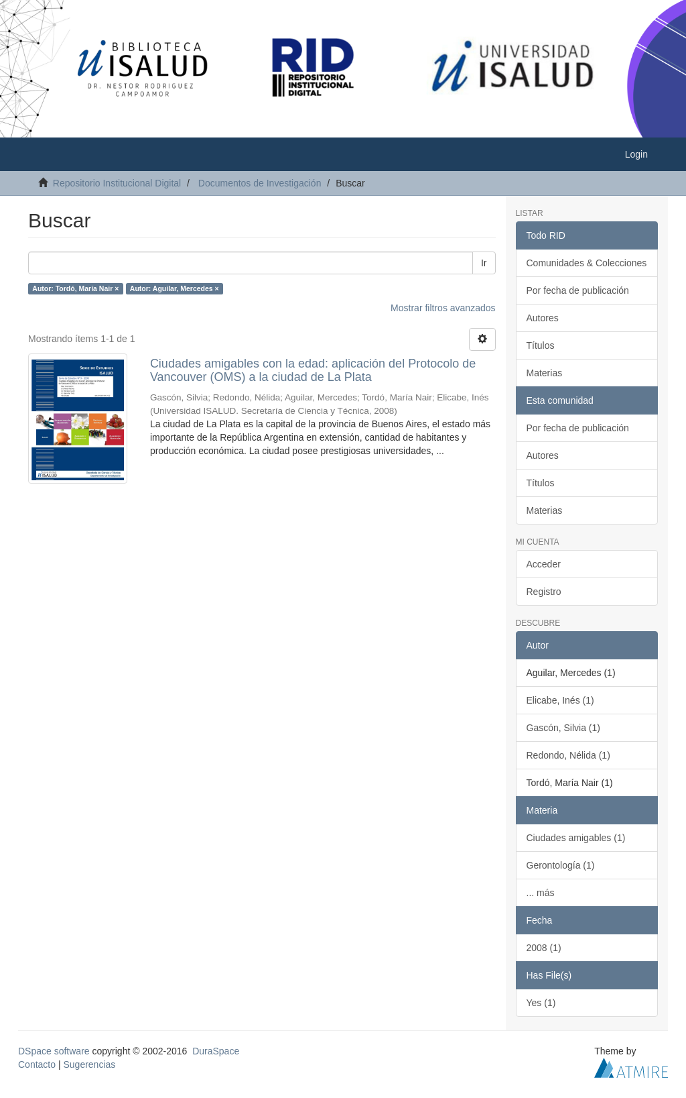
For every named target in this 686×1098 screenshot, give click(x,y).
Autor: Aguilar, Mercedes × (174, 288)
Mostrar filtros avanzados (443, 308)
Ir (484, 263)
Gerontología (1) (561, 865)
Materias (545, 373)
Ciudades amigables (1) (576, 837)
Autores (543, 318)
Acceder (544, 564)
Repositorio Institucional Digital (117, 183)
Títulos (541, 345)
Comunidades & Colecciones (587, 263)
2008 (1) (544, 947)
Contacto (37, 1064)
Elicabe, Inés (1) (560, 700)
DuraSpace (215, 1051)
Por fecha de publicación (578, 290)
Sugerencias (89, 1064)
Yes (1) (541, 1002)
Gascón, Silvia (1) (563, 727)
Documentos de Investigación (260, 183)
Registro (544, 591)
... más (541, 892)
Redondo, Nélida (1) (568, 755)
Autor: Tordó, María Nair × (75, 288)
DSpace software (54, 1051)
